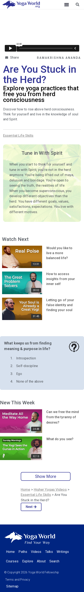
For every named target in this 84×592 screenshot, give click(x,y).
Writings (63, 552)
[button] (66, 4)
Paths (22, 552)
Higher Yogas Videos (50, 489)
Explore (27, 561)
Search (54, 561)
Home (25, 489)
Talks (49, 552)
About (41, 561)
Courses (12, 561)
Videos (36, 552)
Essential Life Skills (18, 135)
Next (31, 507)
